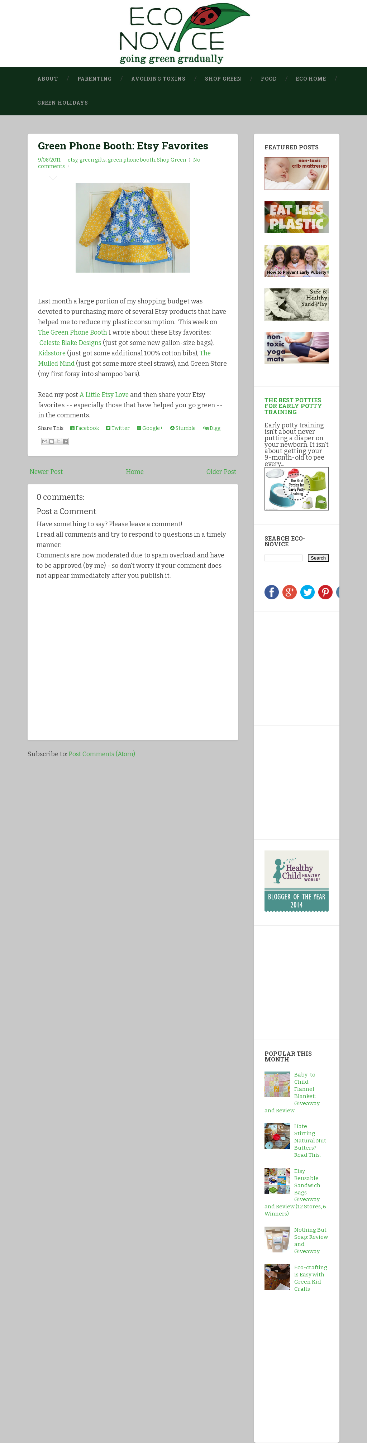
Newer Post (46, 471)
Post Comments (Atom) (102, 754)
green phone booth (131, 160)
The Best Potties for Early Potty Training (293, 405)
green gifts (93, 160)
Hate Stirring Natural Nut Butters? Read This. (310, 1141)
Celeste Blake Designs (71, 343)
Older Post (220, 471)
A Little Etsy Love (106, 394)
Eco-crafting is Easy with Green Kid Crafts (310, 1278)
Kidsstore (52, 353)
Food (269, 79)
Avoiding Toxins (158, 79)
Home (134, 471)
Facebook (84, 428)
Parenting (94, 79)
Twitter (118, 428)
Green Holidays (62, 103)
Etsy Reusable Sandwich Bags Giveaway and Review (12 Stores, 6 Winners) (295, 1192)
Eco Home (311, 79)
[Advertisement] (309, 667)
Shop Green (223, 79)
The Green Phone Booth (73, 332)
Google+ (150, 428)
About (47, 79)
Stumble (183, 428)
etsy (72, 160)
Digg (211, 428)
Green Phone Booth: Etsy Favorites (123, 145)
